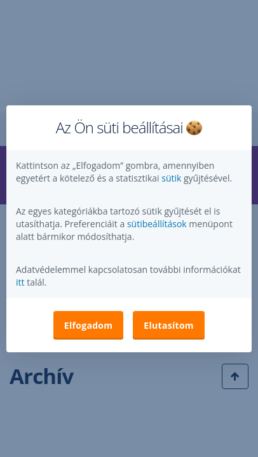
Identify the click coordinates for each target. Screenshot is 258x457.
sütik (172, 178)
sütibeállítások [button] (157, 224)
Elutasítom (169, 325)
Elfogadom (88, 325)
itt (20, 282)
